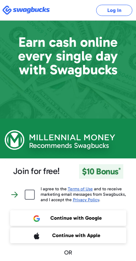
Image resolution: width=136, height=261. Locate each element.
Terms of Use (80, 188)
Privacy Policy (86, 199)
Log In (114, 10)
